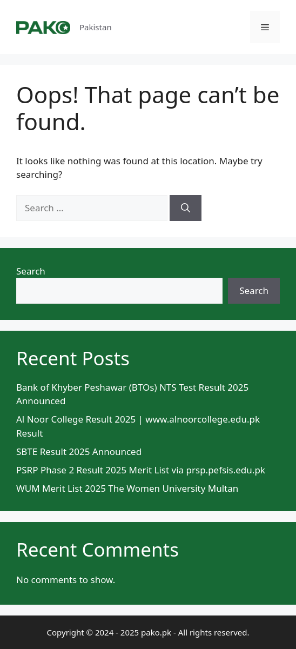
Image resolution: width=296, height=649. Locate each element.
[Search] (185, 208)
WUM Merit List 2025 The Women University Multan (127, 488)
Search (30, 271)
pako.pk (156, 632)
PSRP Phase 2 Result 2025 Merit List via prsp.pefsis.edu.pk (140, 470)
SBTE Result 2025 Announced (79, 451)
